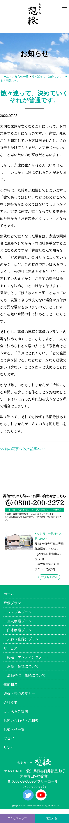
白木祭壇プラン (19, 629)
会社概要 (10, 702)
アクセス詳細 (49, 577)
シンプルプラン (19, 611)
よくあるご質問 (15, 711)
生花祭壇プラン (19, 620)
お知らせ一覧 (20, 76)
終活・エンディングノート (28, 657)
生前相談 (10, 684)
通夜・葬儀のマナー (19, 693)
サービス (10, 647)
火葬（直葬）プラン (23, 638)
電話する (51, 818)
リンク (8, 747)
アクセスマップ (17, 818)
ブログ (8, 738)
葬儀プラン (12, 602)
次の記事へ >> (34, 448)
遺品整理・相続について (26, 675)
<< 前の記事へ (11, 448)
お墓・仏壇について (23, 666)
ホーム (5, 76)
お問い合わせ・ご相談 (20, 720)
